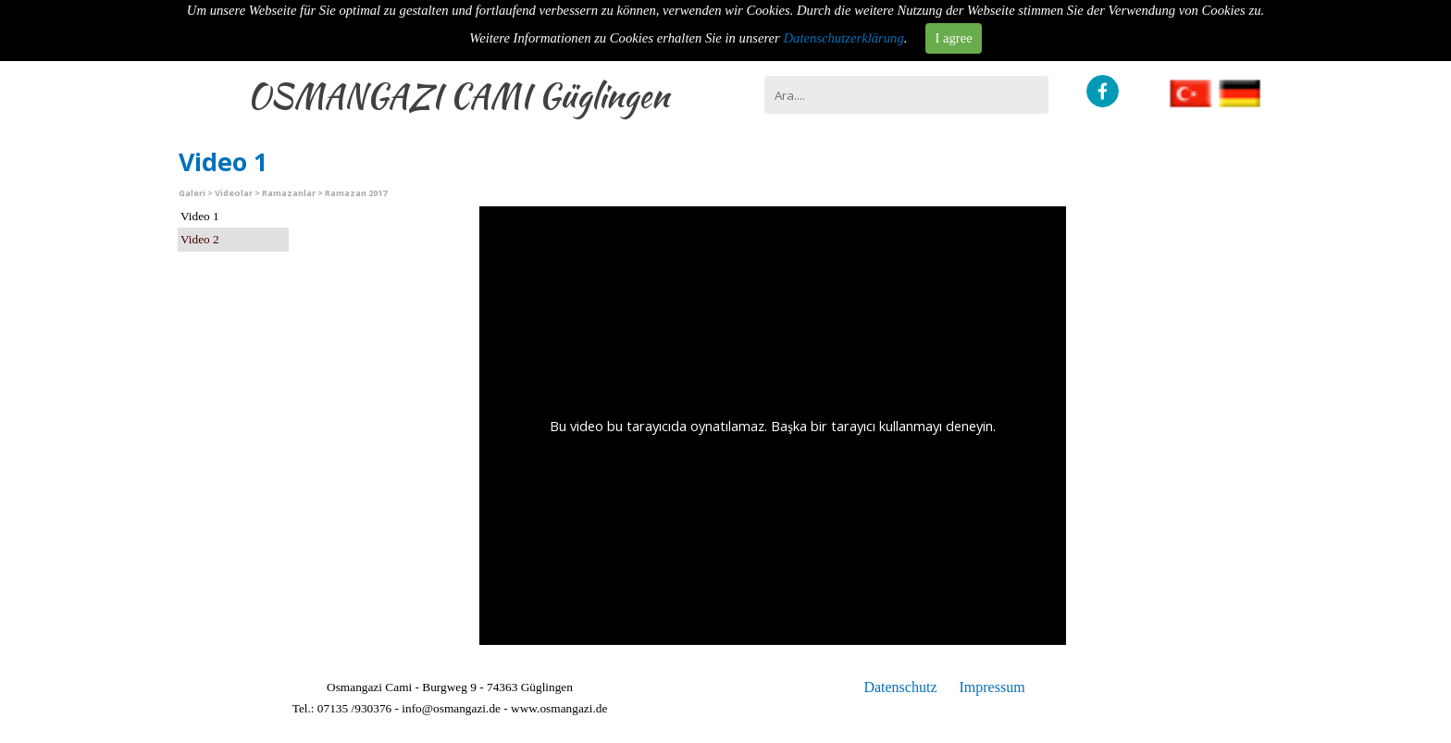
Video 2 (199, 239)
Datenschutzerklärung (844, 38)
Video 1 (199, 216)
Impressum (991, 687)
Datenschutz (899, 687)
